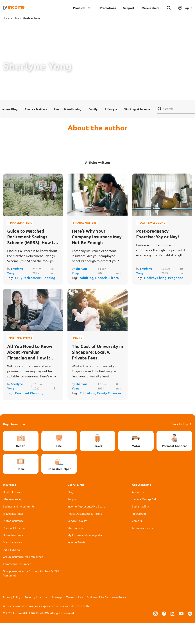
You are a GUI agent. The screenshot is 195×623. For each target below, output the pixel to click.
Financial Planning (29, 393)
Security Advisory (36, 597)
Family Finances (109, 393)
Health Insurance (13, 492)
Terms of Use (74, 597)
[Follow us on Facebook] (164, 613)
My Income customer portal (85, 535)
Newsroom (139, 513)
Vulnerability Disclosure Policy (106, 597)
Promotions (108, 8)
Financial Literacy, (109, 278)
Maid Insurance (12, 542)
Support (128, 8)
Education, (88, 393)
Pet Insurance (11, 549)
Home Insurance (13, 535)
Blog (16, 17)
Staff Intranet (76, 528)
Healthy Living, (156, 278)
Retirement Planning (38, 278)
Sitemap (56, 597)
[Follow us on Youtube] (181, 613)
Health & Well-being (67, 109)
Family (93, 109)
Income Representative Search (86, 506)
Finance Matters (36, 109)
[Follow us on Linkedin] (173, 613)
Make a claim (150, 8)
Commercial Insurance (17, 564)
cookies (18, 606)
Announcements (142, 528)
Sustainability (140, 506)
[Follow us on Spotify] (190, 613)
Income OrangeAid (144, 499)
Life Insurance (12, 499)
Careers (137, 520)
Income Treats (76, 542)
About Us (138, 492)
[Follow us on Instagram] (155, 613)
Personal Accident (14, 528)
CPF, (18, 278)
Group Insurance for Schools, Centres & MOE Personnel (31, 573)
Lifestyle (111, 109)
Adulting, (87, 278)
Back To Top (181, 424)
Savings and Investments (19, 506)
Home (6, 17)
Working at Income (137, 109)
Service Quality (77, 520)
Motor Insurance (13, 520)
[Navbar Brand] (13, 8)
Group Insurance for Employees (23, 556)
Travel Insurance (13, 513)
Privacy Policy (11, 597)
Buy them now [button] (14, 424)
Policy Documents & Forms (84, 513)
